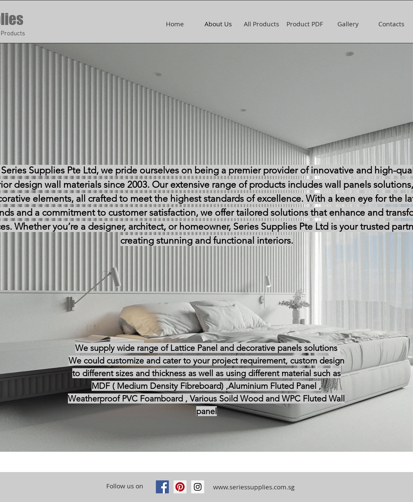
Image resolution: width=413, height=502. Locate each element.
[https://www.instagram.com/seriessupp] (197, 486)
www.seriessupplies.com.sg (253, 487)
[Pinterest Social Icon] (180, 486)
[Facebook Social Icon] (162, 486)
